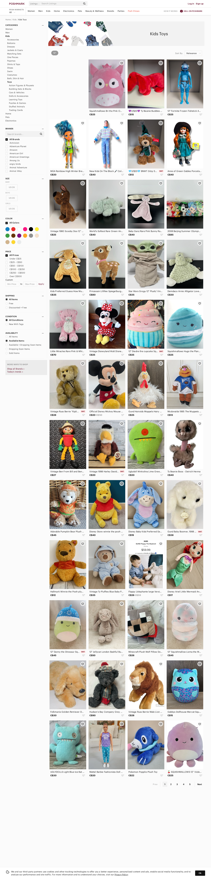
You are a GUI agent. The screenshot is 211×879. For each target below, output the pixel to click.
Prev (155, 784)
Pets (80, 11)
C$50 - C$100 (14, 265)
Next (199, 784)
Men (40, 11)
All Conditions (14, 320)
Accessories (13, 39)
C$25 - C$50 (13, 262)
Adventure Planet (15, 146)
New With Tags (14, 324)
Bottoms (11, 43)
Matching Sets (14, 53)
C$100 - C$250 (15, 269)
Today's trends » (15, 371)
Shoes (10, 68)
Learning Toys (15, 99)
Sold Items (12, 353)
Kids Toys (22, 19)
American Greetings (17, 157)
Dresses (11, 46)
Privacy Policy (121, 874)
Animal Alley (13, 171)
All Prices (12, 255)
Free (9, 303)
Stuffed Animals (17, 106)
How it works (171, 11)
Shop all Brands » (16, 368)
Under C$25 (13, 258)
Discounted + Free (16, 307)
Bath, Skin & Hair (15, 78)
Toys (9, 82)
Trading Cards (16, 110)
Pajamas (11, 60)
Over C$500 (13, 276)
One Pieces (12, 57)
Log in (191, 3)
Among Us (12, 160)
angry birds (13, 164)
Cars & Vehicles (16, 92)
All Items (11, 299)
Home (57, 11)
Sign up (200, 3)
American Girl (14, 153)
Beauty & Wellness (94, 11)
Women (31, 11)
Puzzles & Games (17, 103)
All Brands (12, 139)
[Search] (61, 3)
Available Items (14, 340)
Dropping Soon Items (17, 349)
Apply (41, 284)
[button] (35, 3)
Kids (48, 11)
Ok (200, 873)
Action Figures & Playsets (21, 85)
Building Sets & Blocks (20, 89)
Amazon (11, 150)
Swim (10, 71)
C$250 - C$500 (15, 272)
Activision (12, 143)
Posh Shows (134, 11)
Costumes (12, 75)
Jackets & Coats (15, 50)
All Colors (12, 222)
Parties (121, 11)
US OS (12, 187)
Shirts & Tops (13, 64)
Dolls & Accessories (18, 96)
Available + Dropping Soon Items (23, 345)
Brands (110, 11)
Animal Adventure (16, 167)
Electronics (68, 11)
